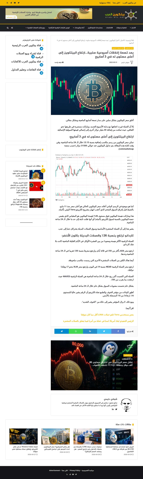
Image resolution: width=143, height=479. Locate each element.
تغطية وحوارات (121, 27)
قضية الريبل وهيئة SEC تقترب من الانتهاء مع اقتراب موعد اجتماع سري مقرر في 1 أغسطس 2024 (18, 187)
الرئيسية (130, 40)
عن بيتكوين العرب (129, 3)
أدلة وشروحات (79, 27)
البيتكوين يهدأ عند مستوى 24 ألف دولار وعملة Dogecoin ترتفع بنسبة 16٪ (19, 203)
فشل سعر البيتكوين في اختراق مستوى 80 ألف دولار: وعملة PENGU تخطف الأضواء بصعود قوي (110, 365)
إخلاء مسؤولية (104, 3)
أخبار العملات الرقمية (117, 48)
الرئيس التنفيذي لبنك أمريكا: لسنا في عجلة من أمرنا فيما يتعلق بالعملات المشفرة (98, 321)
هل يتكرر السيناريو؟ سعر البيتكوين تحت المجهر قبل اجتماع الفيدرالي (57, 448)
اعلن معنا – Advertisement (58, 470)
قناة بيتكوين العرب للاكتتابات (26, 61)
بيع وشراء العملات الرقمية (36, 27)
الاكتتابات (109, 27)
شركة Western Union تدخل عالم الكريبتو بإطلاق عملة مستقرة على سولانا (25, 449)
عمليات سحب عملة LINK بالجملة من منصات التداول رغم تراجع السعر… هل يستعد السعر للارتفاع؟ (88, 449)
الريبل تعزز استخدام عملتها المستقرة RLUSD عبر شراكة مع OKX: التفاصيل (120, 449)
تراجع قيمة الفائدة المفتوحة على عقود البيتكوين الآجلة (20, 173)
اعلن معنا (116, 3)
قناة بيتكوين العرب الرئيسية (26, 45)
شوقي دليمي (125, 62)
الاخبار (133, 27)
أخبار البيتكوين (114, 40)
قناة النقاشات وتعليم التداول (26, 69)
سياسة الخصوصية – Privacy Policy (82, 470)
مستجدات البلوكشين (95, 27)
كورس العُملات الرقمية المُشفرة (59, 27)
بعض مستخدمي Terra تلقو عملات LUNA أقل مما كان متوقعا (107, 315)
